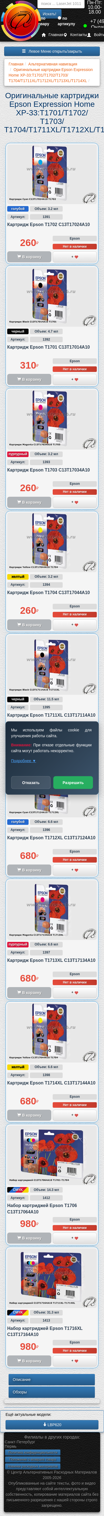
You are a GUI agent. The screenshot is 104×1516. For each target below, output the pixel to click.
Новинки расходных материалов (33, 1466)
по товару (42, 21)
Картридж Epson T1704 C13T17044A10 (48, 592)
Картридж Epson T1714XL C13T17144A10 (51, 1083)
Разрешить (73, 782)
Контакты (75, 34)
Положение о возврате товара (32, 1459)
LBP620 (52, 1425)
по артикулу (66, 21)
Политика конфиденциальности (32, 1452)
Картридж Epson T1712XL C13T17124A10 (51, 837)
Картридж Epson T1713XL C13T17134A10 (51, 960)
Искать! (49, 14)
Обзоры (20, 1392)
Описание (22, 1379)
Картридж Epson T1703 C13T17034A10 (48, 470)
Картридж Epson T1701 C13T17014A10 (48, 347)
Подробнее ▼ (23, 761)
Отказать (31, 782)
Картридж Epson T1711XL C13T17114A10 (51, 715)
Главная (52, 34)
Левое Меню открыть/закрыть (52, 51)
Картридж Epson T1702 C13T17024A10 (48, 224)
